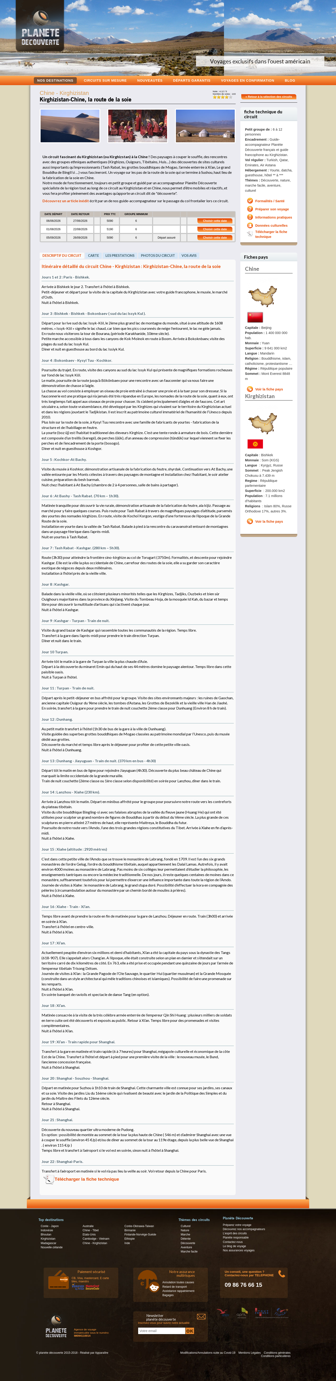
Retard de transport (174, 1286)
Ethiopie (129, 1238)
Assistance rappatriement (178, 1291)
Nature (185, 1230)
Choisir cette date (215, 221)
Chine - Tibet (91, 1230)
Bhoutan (46, 1234)
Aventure (186, 1247)
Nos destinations (55, 80)
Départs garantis (191, 80)
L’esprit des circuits (235, 1233)
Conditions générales (277, 1352)
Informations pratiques (273, 217)
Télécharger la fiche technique (87, 1179)
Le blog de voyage (234, 1246)
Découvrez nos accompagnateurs (244, 1229)
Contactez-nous (233, 1242)
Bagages (168, 1295)
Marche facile (189, 1251)
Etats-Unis (89, 1234)
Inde (127, 1243)
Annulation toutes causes (178, 1282)
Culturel (185, 1226)
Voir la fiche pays (269, 389)
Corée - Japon (50, 1226)
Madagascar (48, 1243)
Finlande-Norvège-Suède (140, 1234)
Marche (185, 1234)
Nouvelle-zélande (52, 1247)
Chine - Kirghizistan (95, 1243)
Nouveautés (150, 80)
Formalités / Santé (270, 201)
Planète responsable (236, 1237)
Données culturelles (271, 225)
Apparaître (101, 1352)
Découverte (188, 1243)
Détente (186, 1238)
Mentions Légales (249, 1352)
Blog (290, 80)
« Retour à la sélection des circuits (268, 96)
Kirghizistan (48, 1238)
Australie (88, 1226)
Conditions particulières (275, 1356)
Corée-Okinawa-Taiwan (139, 1226)
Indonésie (47, 1230)
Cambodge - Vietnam (96, 1238)
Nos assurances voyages (239, 1250)
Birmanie (130, 1230)
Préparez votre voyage (237, 1225)
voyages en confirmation (247, 80)
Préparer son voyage (272, 209)
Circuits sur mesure (105, 80)
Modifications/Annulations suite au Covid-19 (207, 1352)
